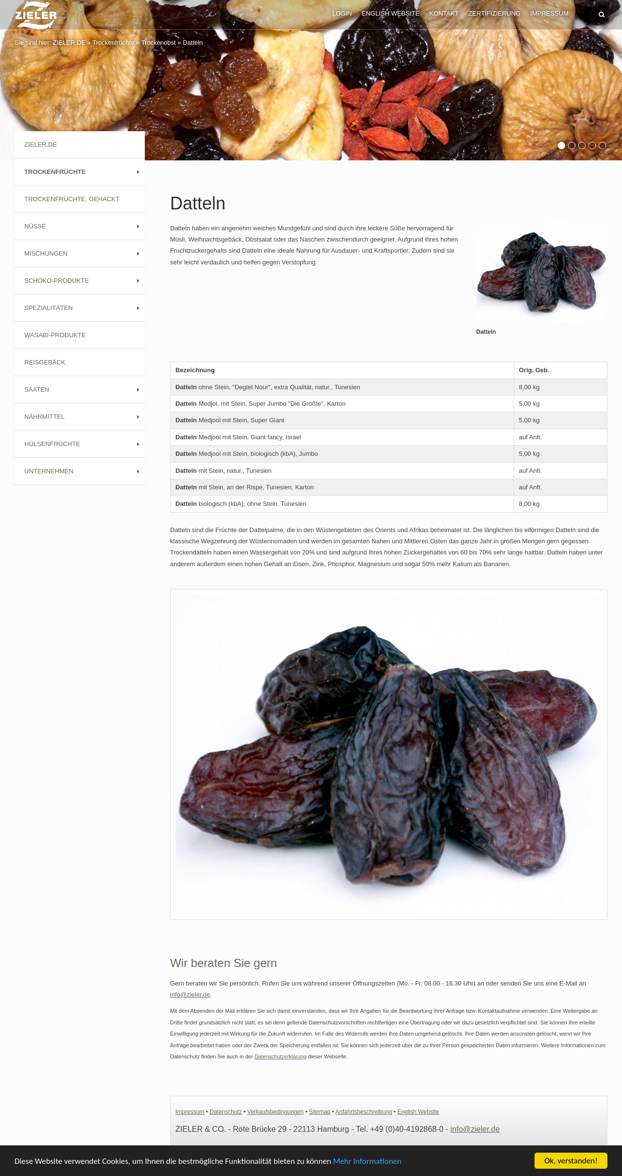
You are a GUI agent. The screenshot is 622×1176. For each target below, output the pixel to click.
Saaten (36, 389)
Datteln (193, 42)
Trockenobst (158, 42)
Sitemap (319, 1111)
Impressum (549, 13)
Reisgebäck (45, 362)
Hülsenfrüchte (52, 444)
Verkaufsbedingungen (275, 1111)
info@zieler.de (190, 994)
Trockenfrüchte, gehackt (72, 199)
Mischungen (46, 253)
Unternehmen (48, 471)
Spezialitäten (48, 307)
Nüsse (35, 226)
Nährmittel (44, 416)
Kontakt (443, 13)
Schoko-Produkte (56, 280)
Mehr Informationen (367, 1162)
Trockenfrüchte (113, 42)
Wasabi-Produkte (55, 335)
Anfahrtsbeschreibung (363, 1111)
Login (342, 13)
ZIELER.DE (69, 42)
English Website (390, 13)
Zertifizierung (494, 13)
